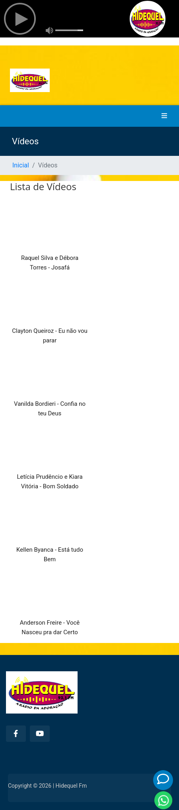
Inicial (20, 165)
